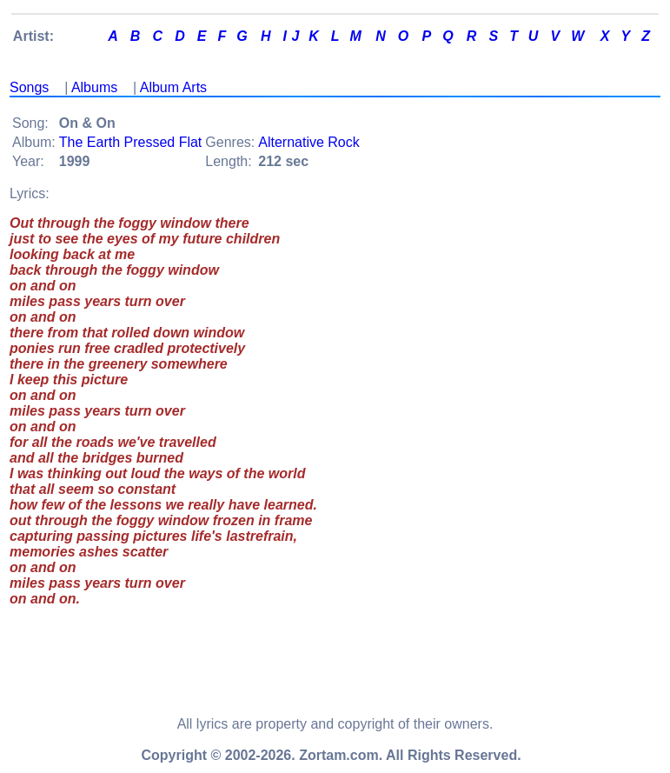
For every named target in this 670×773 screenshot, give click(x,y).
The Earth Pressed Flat (130, 142)
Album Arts (173, 87)
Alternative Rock (309, 142)
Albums (94, 87)
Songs (29, 87)
